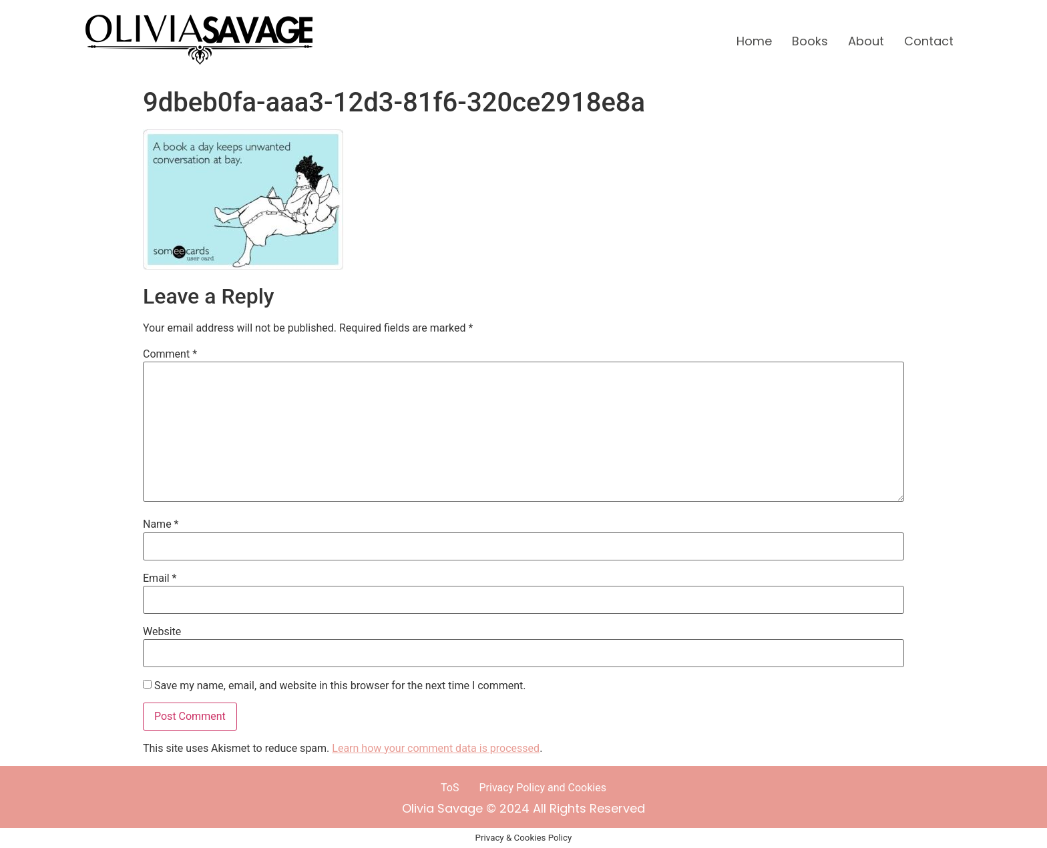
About (866, 41)
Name (161, 524)
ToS (450, 787)
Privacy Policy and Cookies (542, 787)
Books (810, 41)
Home (754, 41)
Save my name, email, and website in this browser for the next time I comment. (340, 686)
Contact (929, 41)
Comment (170, 354)
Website (162, 631)
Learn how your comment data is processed (436, 748)
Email (159, 578)
